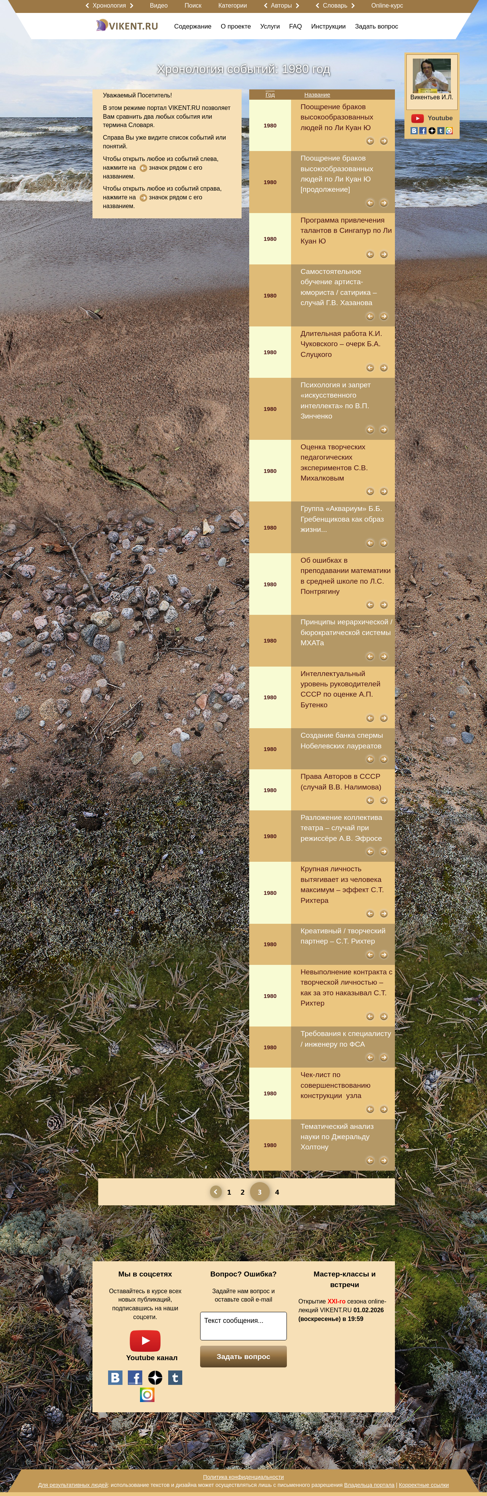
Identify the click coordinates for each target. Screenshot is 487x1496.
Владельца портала (369, 1485)
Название (317, 94)
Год (270, 94)
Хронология (109, 5)
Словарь (335, 5)
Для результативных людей (73, 1485)
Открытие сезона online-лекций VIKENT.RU (342, 1310)
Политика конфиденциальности (243, 1477)
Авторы (281, 5)
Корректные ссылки (424, 1485)
